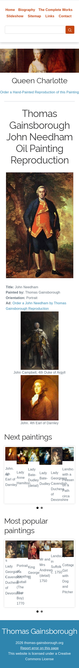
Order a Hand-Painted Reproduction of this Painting (39, 92)
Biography (26, 10)
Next (68, 474)
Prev (10, 474)
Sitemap (34, 16)
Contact (65, 16)
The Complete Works (56, 10)
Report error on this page (39, 648)
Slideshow (15, 16)
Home (10, 10)
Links (50, 16)
